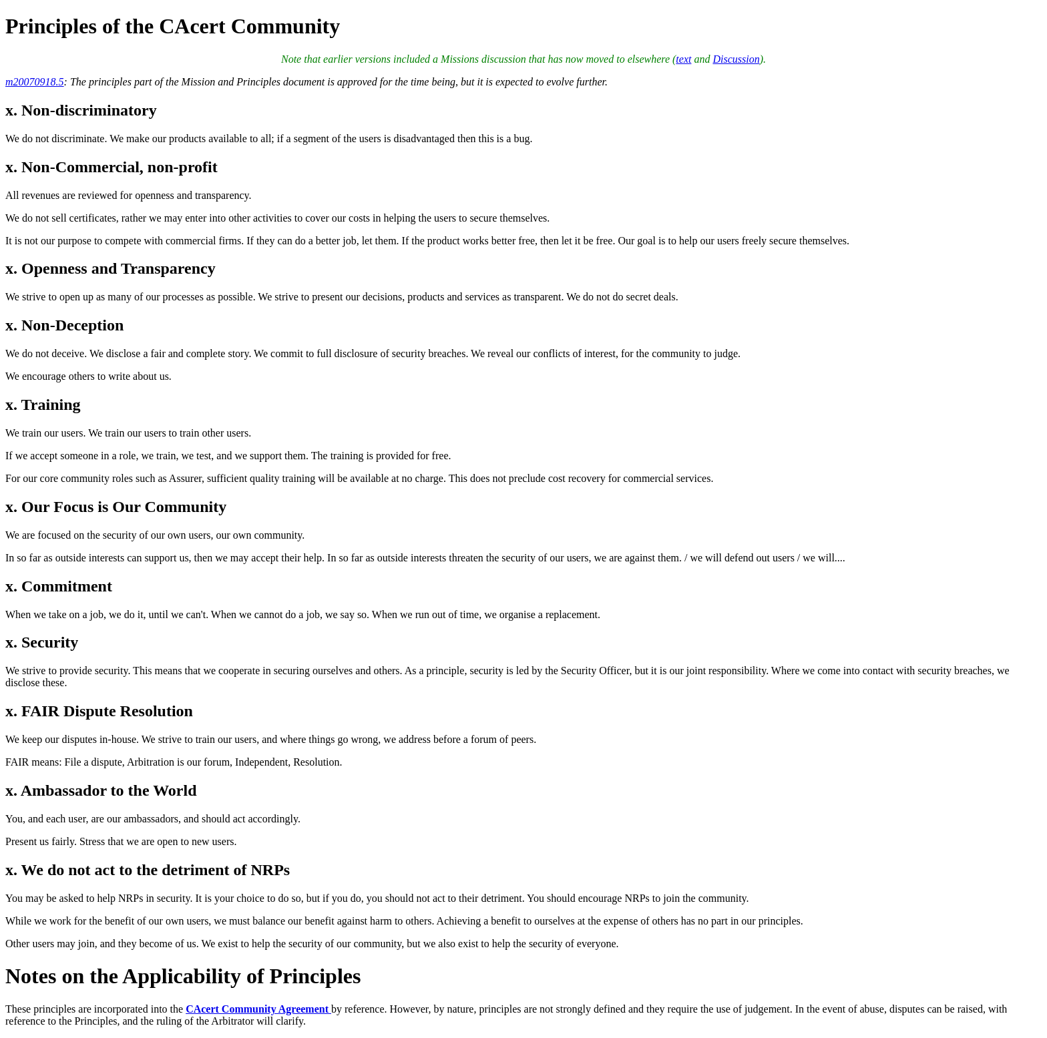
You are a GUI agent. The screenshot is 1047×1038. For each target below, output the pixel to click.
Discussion (735, 59)
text (683, 59)
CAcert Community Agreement (258, 1009)
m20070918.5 (34, 81)
